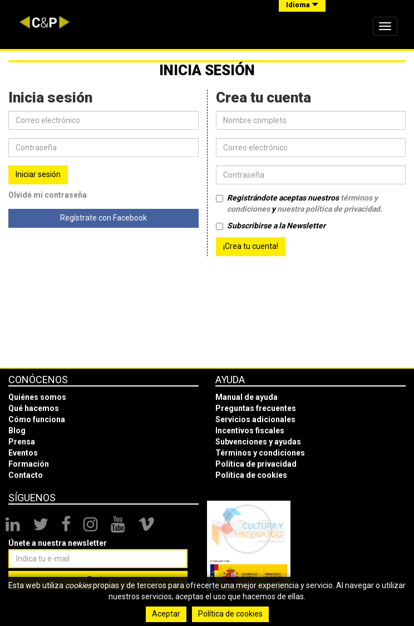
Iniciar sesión (38, 174)
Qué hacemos (33, 408)
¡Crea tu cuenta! (250, 246)
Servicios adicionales (255, 419)
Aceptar (166, 613)
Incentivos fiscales (249, 430)
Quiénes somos (37, 397)
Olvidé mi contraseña (47, 194)
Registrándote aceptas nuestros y (299, 203)
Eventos (23, 452)
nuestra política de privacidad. (329, 208)
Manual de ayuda (246, 397)
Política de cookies (251, 475)
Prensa (21, 441)
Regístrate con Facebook (103, 217)
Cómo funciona (36, 419)
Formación (28, 463)
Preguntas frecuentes (255, 408)
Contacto (25, 475)
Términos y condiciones (260, 452)
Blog (17, 430)
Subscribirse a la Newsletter (271, 225)
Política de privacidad (256, 463)
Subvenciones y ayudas (258, 441)
